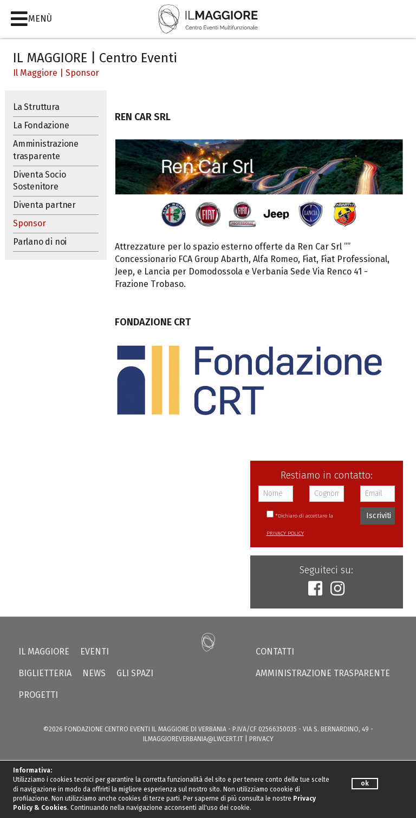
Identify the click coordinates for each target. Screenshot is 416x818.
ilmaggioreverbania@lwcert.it (193, 739)
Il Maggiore (35, 73)
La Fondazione (41, 125)
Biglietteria (45, 673)
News (94, 673)
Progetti (38, 695)
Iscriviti (378, 515)
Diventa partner (44, 205)
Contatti (275, 651)
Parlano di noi (40, 242)
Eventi (94, 651)
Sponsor (82, 73)
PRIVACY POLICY (285, 533)
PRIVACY (261, 739)
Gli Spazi (134, 673)
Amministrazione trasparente (46, 150)
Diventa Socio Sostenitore (39, 180)
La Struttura (36, 107)
